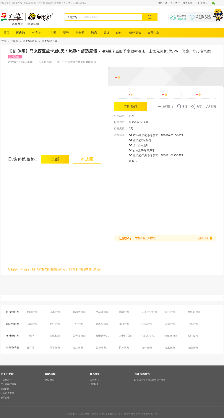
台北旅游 (78, 347)
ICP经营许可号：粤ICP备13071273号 (139, 413)
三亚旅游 (78, 323)
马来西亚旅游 (30, 41)
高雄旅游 (101, 347)
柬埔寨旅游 (79, 311)
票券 (66, 32)
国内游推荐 (12, 323)
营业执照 (5, 388)
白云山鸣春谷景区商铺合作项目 (149, 379)
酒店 (94, 32)
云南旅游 (32, 323)
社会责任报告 (7, 393)
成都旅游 (170, 323)
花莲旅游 (124, 347)
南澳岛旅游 (171, 335)
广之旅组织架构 (8, 384)
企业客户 (175, 3)
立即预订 (130, 106)
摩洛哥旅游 (194, 311)
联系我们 (94, 379)
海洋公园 (193, 335)
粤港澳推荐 (12, 335)
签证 (107, 32)
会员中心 (153, 32)
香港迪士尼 (102, 335)
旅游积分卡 (188, 3)
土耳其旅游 (102, 311)
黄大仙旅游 (79, 335)
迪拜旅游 (170, 311)
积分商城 (135, 32)
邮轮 (119, 32)
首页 (6, 32)
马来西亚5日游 (49, 41)
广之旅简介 (6, 379)
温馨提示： (14, 269)
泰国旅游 (32, 311)
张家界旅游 (102, 323)
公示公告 (5, 397)
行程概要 (119, 134)
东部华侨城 (148, 335)
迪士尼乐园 (125, 335)
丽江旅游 (55, 323)
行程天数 (119, 128)
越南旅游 (124, 311)
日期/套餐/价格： (23, 159)
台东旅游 (170, 347)
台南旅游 (193, 347)
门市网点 (202, 3)
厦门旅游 (124, 323)
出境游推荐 (12, 311)
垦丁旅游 (55, 347)
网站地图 (49, 379)
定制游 (79, 32)
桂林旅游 (147, 323)
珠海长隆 (55, 335)
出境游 (36, 32)
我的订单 (162, 3)
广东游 (51, 32)
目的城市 (119, 122)
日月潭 (30, 347)
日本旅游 (55, 311)
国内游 (20, 32)
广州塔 (30, 335)
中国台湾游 (12, 347)
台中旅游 (147, 347)
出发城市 (119, 115)
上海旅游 (193, 323)
